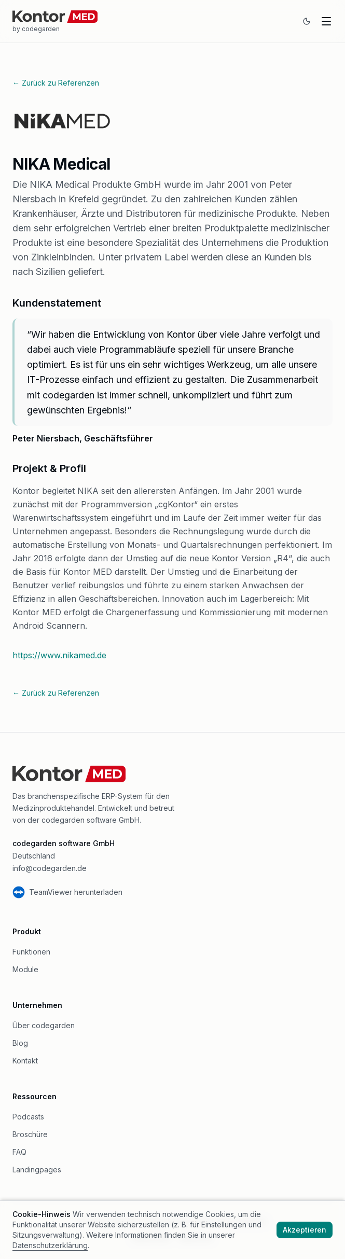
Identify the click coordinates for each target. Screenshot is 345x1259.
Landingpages (36, 1169)
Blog (20, 1043)
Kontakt (25, 1060)
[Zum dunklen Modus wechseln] (306, 21)
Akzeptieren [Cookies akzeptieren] (304, 1229)
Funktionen (31, 951)
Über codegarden (43, 1025)
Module (25, 969)
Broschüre (30, 1134)
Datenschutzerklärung (50, 1245)
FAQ (19, 1151)
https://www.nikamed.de (59, 655)
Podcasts (28, 1116)
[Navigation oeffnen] (326, 21)
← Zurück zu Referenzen (55, 82)
